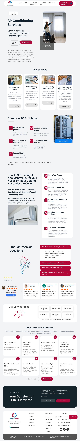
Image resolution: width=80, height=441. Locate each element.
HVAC (26, 2)
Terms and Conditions (37, 436)
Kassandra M (50, 285)
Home (20, 2)
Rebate (51, 2)
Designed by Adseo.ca (12, 436)
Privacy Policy (26, 436)
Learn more (15, 106)
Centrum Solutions (11, 286)
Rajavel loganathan (69, 285)
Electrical (43, 2)
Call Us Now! (15, 43)
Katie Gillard (31, 285)
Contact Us (34, 4)
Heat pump (35, 2)
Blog (41, 4)
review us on (11, 295)
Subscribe (63, 400)
